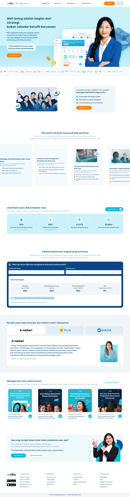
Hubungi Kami (103, 487)
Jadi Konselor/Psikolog (79, 482)
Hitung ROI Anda (84, 107)
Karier (101, 479)
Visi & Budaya (103, 477)
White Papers (50, 484)
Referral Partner (77, 477)
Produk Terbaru (51, 482)
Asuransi (75, 479)
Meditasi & (25, 484)
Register (109, 3)
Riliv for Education (25, 482)
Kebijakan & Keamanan (106, 482)
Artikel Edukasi (51, 479)
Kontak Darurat (24, 487)
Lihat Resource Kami (111, 382)
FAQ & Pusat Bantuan (106, 484)
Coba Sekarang (14, 55)
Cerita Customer (51, 477)
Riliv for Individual (25, 479)
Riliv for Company (25, 477)
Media (75, 484)
